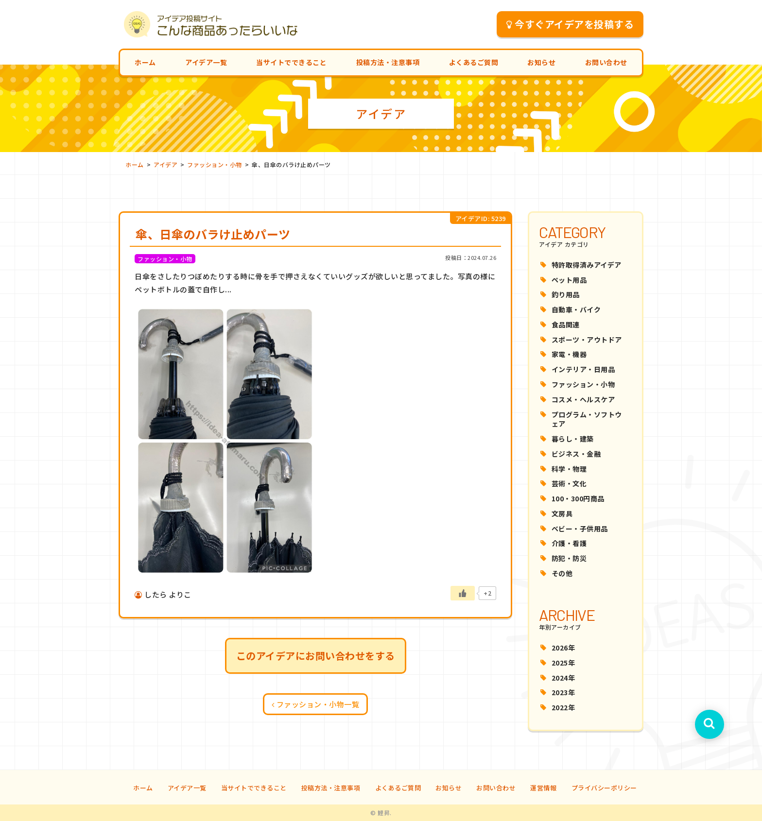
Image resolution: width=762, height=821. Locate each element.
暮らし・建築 (573, 439)
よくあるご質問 (474, 62)
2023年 (563, 692)
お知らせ (541, 62)
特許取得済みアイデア (587, 265)
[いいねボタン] (462, 593)
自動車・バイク (576, 309)
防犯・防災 (569, 558)
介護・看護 (569, 543)
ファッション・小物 (583, 384)
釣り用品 (566, 294)
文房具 (562, 513)
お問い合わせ (606, 62)
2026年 (563, 647)
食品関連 (566, 324)
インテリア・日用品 (583, 369)
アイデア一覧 (206, 62)
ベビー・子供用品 (580, 528)
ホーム (145, 62)
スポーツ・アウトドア (587, 339)
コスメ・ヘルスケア (583, 399)
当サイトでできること (291, 62)
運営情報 (543, 787)
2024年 (563, 678)
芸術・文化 (569, 483)
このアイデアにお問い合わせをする (315, 656)
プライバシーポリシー (604, 787)
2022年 (563, 707)
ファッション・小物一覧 (316, 704)
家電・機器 (569, 354)
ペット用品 (569, 280)
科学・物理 (569, 469)
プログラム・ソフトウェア (587, 419)
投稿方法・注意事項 (388, 62)
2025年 (563, 662)
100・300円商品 (578, 498)
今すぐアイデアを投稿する (570, 24)
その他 (562, 573)
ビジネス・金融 (576, 454)
